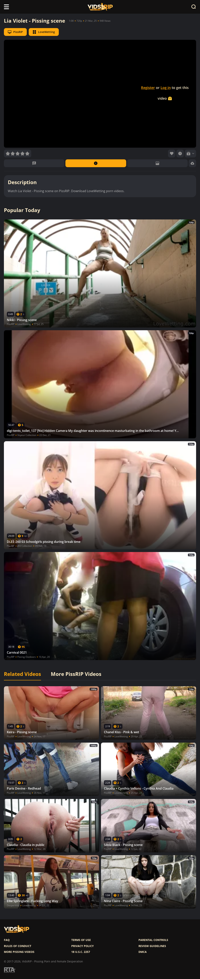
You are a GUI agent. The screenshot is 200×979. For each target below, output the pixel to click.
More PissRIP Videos (76, 674)
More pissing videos (19, 952)
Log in (166, 87)
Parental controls (153, 940)
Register (148, 87)
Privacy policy (82, 946)
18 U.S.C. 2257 (80, 952)
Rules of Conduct (17, 946)
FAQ (7, 940)
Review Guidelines (152, 946)
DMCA (142, 952)
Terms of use (81, 940)
